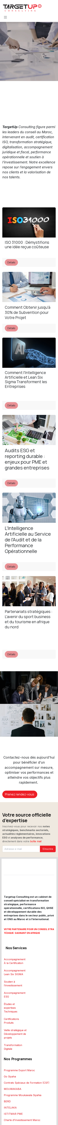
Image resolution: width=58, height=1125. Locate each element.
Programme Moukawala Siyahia (22, 1095)
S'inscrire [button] (48, 849)
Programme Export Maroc (19, 1070)
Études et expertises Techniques (10, 1008)
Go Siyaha (10, 1076)
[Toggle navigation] (5, 17)
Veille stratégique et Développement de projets (15, 1034)
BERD (7, 1101)
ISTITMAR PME (13, 1113)
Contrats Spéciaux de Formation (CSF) (26, 1082)
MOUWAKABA (12, 1088)
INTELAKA (10, 1107)
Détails (11, 262)
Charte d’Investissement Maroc (22, 1120)
